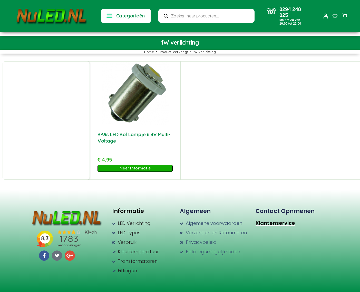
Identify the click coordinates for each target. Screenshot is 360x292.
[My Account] (325, 16)
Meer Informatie (135, 168)
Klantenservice (275, 223)
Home (149, 52)
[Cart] (344, 16)
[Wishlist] (335, 16)
